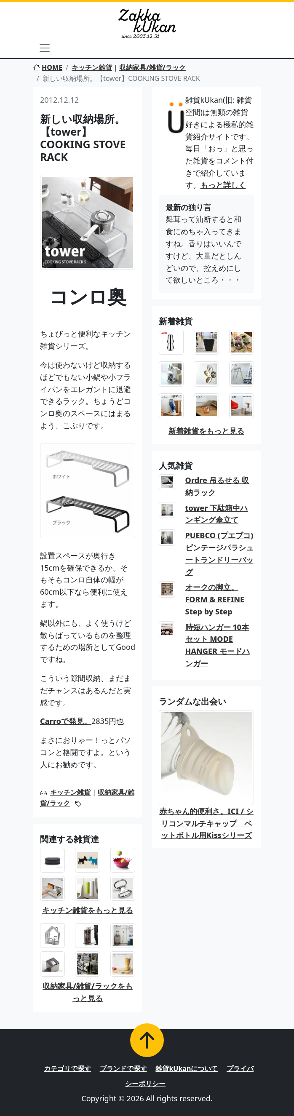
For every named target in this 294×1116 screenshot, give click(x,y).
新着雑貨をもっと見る (206, 431)
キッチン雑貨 (92, 67)
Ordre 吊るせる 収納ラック (217, 486)
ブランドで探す (123, 1068)
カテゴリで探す (67, 1068)
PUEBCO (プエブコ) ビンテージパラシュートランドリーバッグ (219, 553)
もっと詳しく (223, 185)
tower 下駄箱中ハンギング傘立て (216, 514)
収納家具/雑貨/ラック (152, 67)
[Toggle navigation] (44, 48)
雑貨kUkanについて (186, 1068)
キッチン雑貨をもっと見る (87, 910)
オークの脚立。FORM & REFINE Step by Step (215, 599)
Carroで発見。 (65, 721)
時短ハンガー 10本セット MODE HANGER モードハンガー (217, 645)
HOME (47, 67)
